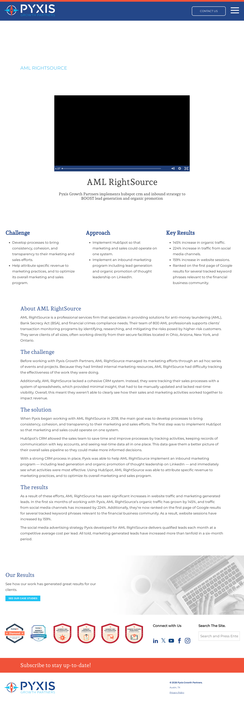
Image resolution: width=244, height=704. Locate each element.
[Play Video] (57, 168)
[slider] (118, 168)
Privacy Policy (177, 692)
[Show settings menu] (179, 168)
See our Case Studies (22, 598)
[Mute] (172, 168)
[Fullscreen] (186, 168)
